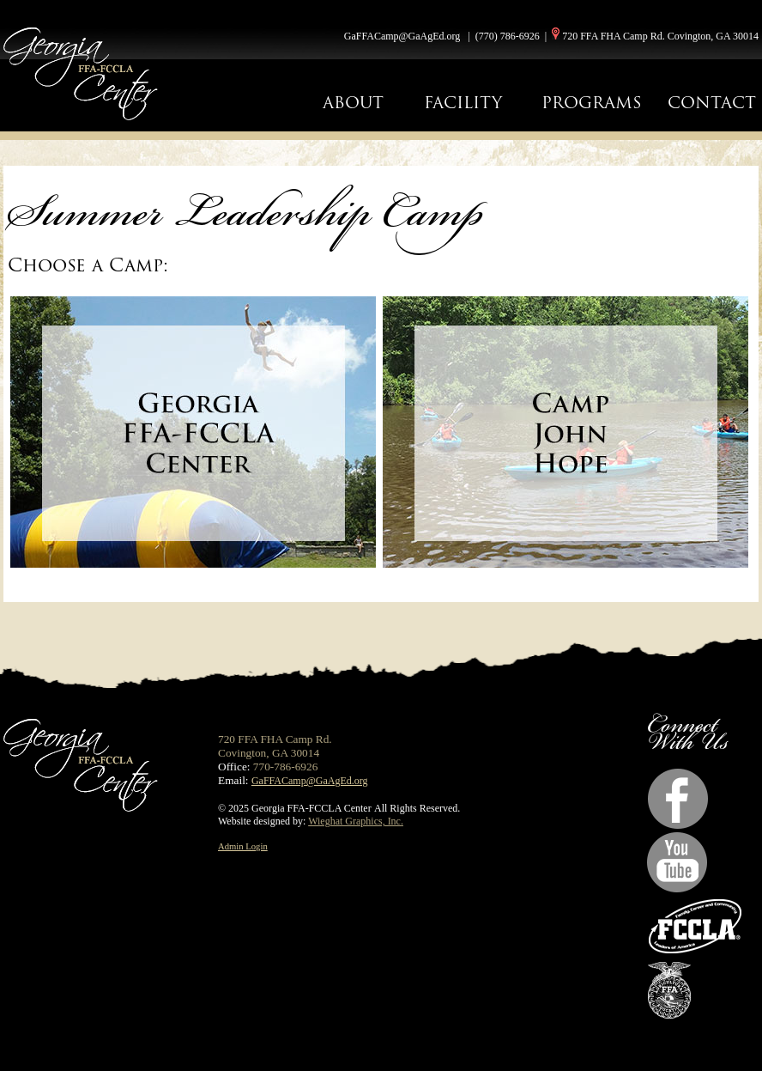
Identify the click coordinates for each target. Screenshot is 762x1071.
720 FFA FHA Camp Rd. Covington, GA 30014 (660, 36)
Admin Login (243, 846)
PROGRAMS (591, 102)
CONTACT (712, 102)
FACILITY (463, 102)
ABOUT (353, 102)
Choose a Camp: (88, 265)
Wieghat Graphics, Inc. (355, 821)
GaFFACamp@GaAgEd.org (402, 36)
